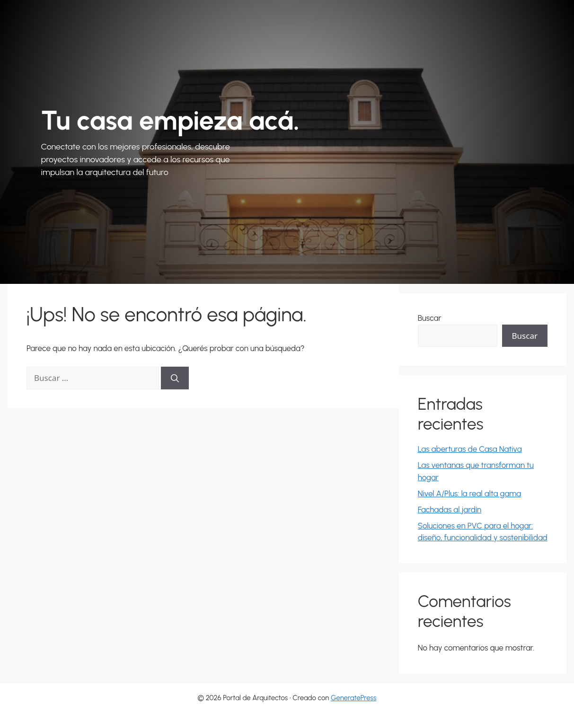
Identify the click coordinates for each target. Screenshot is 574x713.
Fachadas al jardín (450, 509)
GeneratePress (354, 698)
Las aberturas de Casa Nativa (470, 449)
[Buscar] (175, 378)
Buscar (430, 318)
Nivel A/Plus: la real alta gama (469, 493)
